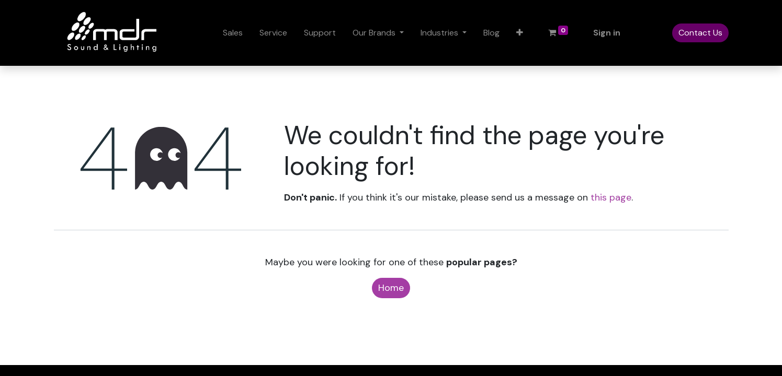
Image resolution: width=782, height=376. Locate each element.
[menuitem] (232, 32)
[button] (519, 32)
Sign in (606, 32)
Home (391, 287)
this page (611, 197)
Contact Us (700, 32)
